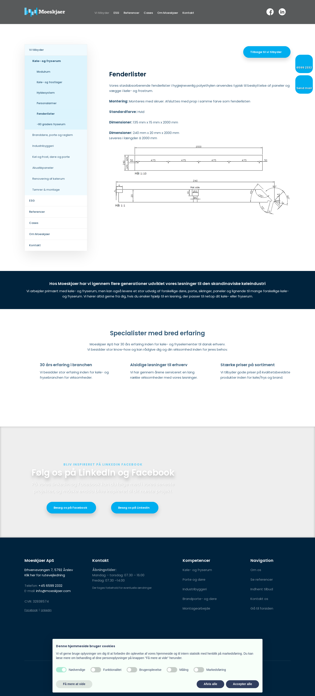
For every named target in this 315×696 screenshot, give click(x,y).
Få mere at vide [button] (74, 684)
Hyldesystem (46, 93)
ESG (116, 13)
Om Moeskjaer (167, 13)
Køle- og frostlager (49, 82)
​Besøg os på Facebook (70, 508)
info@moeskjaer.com (53, 591)
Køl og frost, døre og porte (51, 157)
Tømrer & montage (46, 190)
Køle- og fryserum (46, 61)
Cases (148, 13)
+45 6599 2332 (50, 585)
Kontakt (188, 13)
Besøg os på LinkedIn (134, 508)
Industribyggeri (43, 146)
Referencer (131, 13)
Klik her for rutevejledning (44, 575)
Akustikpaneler (43, 168)
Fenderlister (46, 114)
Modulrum (43, 72)
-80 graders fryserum (51, 124)
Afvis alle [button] (210, 684)
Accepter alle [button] (242, 684)
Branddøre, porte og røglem (52, 135)
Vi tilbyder (101, 13)
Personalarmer (46, 103)
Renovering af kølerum (48, 179)
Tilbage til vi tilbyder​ (266, 52)
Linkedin (46, 610)
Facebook (31, 610)
